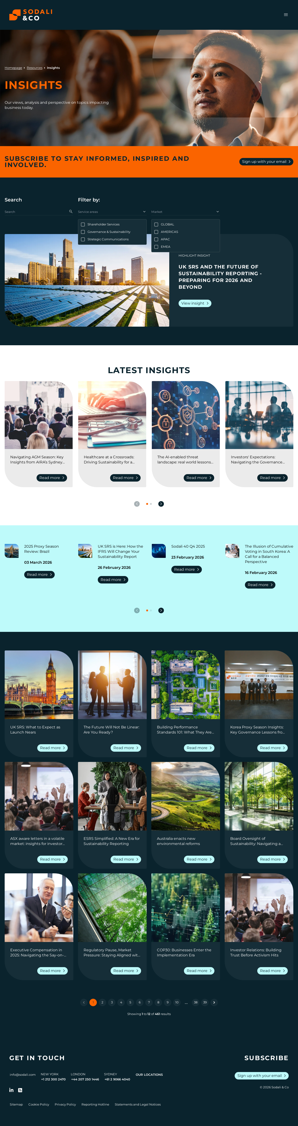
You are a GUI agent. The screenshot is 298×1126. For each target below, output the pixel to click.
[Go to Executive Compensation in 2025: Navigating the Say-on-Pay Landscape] (39, 953)
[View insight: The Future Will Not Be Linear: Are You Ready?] (112, 684)
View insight (195, 303)
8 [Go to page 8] (158, 1002)
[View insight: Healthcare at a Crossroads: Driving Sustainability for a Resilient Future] (112, 415)
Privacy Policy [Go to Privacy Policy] (65, 1104)
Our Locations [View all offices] (149, 1074)
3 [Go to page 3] (112, 1002)
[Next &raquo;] (214, 1002)
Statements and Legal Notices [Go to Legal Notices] (138, 1104)
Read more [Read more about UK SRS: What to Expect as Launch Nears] (53, 748)
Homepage (13, 68)
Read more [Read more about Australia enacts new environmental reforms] (200, 859)
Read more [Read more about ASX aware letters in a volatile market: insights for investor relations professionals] (53, 859)
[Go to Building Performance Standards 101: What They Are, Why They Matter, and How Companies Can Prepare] (185, 730)
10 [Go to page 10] (177, 1002)
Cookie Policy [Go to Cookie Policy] (38, 1104)
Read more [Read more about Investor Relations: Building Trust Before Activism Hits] (273, 971)
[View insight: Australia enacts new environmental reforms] (185, 796)
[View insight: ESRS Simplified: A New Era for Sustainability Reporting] (112, 796)
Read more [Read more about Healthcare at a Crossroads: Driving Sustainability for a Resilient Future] (126, 478)
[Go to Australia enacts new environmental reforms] (185, 841)
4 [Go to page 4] (121, 1002)
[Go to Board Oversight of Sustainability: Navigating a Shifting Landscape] (259, 841)
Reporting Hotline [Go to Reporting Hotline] (95, 1104)
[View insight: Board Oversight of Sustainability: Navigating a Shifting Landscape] (259, 796)
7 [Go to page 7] (149, 1002)
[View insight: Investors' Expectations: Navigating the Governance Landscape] (259, 415)
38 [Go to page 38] (195, 1002)
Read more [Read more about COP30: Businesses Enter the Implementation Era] (200, 971)
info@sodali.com (23, 1074)
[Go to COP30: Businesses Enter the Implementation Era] (185, 953)
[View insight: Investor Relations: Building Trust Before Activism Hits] (259, 907)
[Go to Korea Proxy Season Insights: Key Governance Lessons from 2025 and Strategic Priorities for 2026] (259, 730)
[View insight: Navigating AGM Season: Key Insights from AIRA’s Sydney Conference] (39, 415)
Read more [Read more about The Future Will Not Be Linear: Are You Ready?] (126, 748)
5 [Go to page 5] (130, 1002)
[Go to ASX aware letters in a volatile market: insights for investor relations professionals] (39, 841)
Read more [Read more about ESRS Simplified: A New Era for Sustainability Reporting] (126, 859)
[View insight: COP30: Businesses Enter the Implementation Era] (185, 907)
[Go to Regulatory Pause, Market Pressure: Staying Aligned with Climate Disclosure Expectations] (112, 953)
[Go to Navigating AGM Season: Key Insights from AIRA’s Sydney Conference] (38, 460)
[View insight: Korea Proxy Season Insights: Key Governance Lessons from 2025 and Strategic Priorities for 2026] (259, 684)
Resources (34, 68)
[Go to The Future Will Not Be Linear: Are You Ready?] (112, 730)
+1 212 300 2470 (53, 1079)
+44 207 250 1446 (85, 1079)
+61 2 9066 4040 (117, 1079)
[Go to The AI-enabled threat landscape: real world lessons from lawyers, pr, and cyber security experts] (185, 460)
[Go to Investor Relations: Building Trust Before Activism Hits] (259, 953)
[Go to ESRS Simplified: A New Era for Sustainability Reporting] (112, 841)
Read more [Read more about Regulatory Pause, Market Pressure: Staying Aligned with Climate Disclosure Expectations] (126, 971)
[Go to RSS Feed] (20, 1090)
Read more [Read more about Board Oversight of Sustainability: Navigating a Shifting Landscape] (273, 859)
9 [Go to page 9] (168, 1002)
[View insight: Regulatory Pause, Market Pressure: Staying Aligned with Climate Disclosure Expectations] (112, 907)
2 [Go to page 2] (102, 1002)
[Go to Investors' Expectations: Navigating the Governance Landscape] (259, 460)
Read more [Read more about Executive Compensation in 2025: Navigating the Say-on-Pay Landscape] (53, 971)
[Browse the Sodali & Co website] (30, 14)
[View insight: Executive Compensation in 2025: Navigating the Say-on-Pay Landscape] (39, 907)
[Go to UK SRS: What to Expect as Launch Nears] (39, 730)
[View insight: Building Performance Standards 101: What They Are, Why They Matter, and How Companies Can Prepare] (185, 684)
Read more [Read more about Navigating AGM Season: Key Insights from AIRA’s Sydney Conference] (52, 478)
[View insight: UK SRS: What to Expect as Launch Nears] (39, 684)
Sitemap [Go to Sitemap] (16, 1104)
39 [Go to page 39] (205, 1002)
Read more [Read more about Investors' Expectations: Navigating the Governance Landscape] (273, 478)
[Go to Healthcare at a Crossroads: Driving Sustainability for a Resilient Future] (112, 460)
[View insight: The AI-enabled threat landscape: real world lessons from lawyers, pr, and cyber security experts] (186, 415)
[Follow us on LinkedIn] (11, 1090)
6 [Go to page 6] (140, 1002)
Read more (40, 574)
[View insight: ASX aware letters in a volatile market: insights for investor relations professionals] (39, 796)
